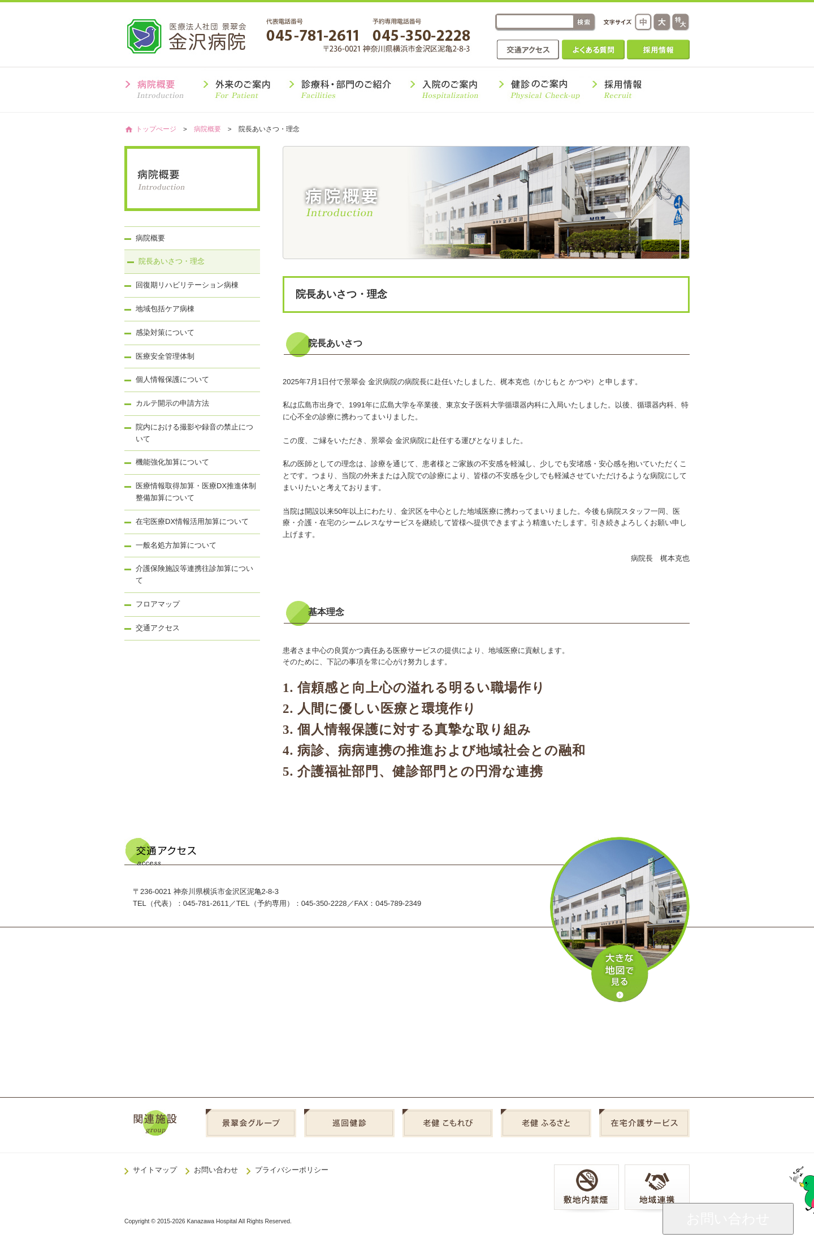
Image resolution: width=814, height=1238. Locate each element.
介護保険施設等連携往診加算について (194, 574)
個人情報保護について (172, 379)
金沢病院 (194, 36)
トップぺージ (156, 128)
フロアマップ (158, 604)
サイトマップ (155, 1170)
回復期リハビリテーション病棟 (187, 285)
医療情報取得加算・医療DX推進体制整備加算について (196, 492)
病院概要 (207, 128)
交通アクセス (528, 49)
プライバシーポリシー (291, 1170)
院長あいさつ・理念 (171, 261)
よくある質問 (593, 49)
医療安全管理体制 (165, 356)
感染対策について (165, 332)
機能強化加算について (172, 462)
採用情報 (658, 49)
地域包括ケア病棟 (165, 308)
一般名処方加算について (176, 545)
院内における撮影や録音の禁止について (194, 433)
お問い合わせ (216, 1170)
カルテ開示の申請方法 (172, 403)
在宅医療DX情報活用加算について (192, 521)
